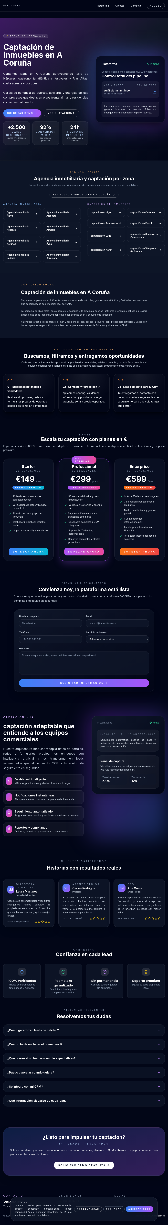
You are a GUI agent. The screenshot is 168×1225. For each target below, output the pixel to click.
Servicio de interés (96, 632)
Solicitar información (84, 683)
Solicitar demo (22, 113)
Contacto (136, 5)
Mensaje (24, 648)
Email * (90, 616)
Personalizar (88, 1209)
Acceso (156, 5)
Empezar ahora (28, 551)
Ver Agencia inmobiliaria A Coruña (84, 194)
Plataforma (103, 5)
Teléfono (24, 632)
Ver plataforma (61, 113)
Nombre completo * (30, 616)
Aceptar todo (139, 1209)
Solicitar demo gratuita (84, 1165)
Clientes (119, 5)
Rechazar (114, 1209)
